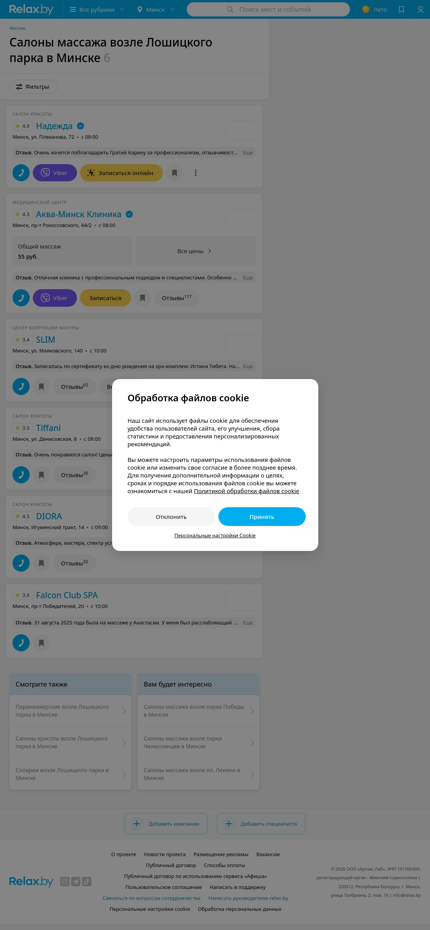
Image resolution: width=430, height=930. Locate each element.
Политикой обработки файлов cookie (246, 491)
